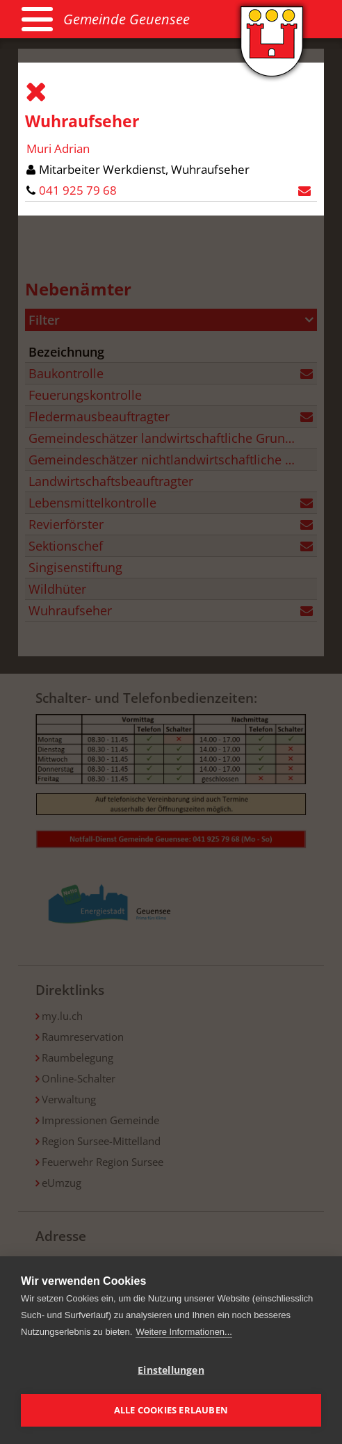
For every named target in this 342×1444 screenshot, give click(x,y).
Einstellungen (171, 1370)
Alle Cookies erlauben (171, 1410)
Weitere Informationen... (184, 1332)
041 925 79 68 (78, 190)
